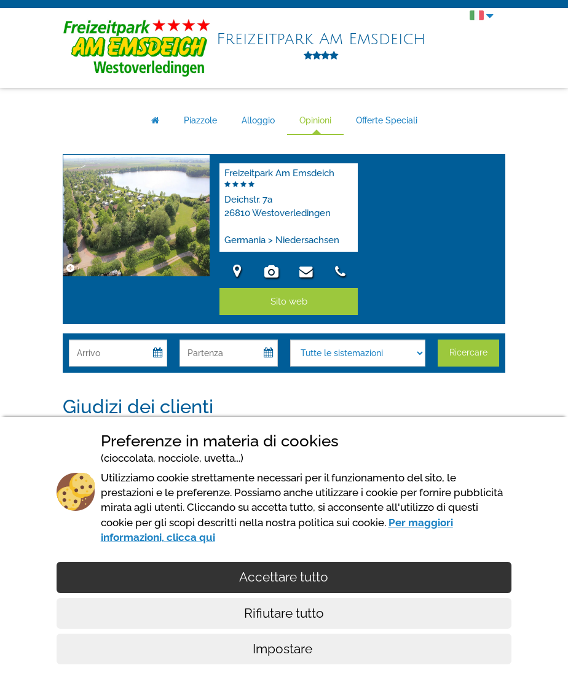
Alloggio (258, 120)
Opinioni (315, 120)
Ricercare (468, 352)
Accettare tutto (283, 577)
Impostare (284, 648)
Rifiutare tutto (284, 613)
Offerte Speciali (386, 120)
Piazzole (200, 120)
